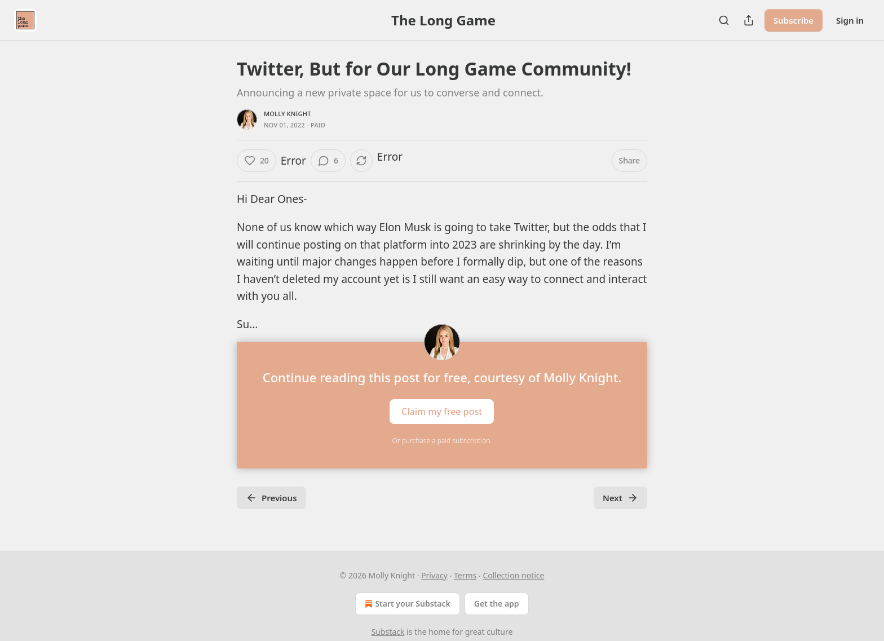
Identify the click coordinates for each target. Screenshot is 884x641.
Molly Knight (287, 113)
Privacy (434, 575)
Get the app (496, 603)
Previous (271, 497)
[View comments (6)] (328, 160)
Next (620, 497)
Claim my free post (441, 411)
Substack (388, 631)
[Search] (724, 20)
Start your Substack (406, 604)
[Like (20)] (256, 160)
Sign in (850, 20)
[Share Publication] (748, 20)
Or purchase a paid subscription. (442, 440)
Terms (465, 575)
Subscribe (794, 20)
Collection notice (513, 575)
